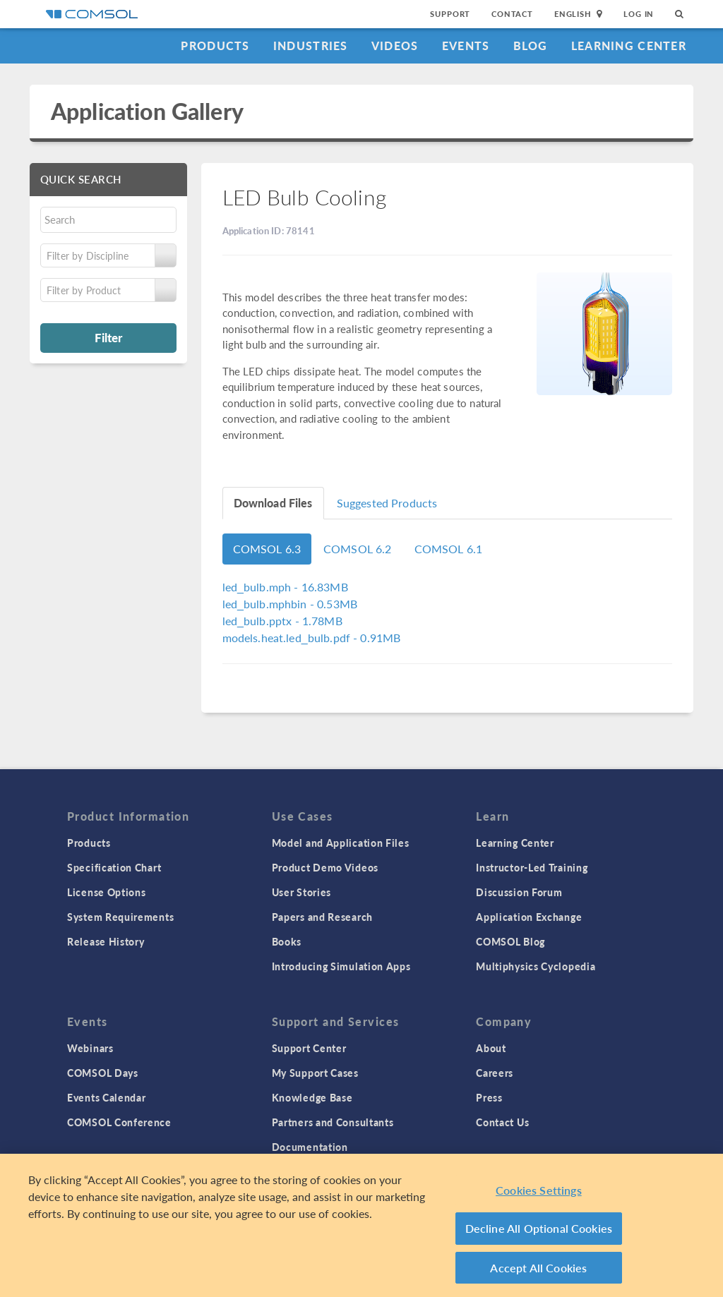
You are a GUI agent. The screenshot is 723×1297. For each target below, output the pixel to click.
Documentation (310, 1147)
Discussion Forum (519, 892)
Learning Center (628, 45)
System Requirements (120, 917)
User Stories (301, 892)
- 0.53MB (290, 604)
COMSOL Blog (510, 941)
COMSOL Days (102, 1073)
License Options (106, 892)
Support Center (309, 1048)
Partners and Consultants (333, 1122)
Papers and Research (322, 917)
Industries (310, 45)
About (491, 1048)
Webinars (90, 1048)
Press (489, 1097)
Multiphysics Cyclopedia (535, 966)
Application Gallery (147, 111)
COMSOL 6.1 (448, 549)
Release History (106, 941)
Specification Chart (114, 867)
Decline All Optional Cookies (539, 1232)
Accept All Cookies (538, 1272)
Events (466, 45)
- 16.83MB (285, 587)
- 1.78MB (282, 621)
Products (215, 45)
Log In (638, 13)
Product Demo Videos (325, 867)
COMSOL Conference (119, 1122)
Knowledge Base (312, 1097)
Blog (530, 45)
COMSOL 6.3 (267, 549)
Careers (494, 1073)
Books (287, 941)
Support (450, 13)
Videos (395, 45)
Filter (108, 337)
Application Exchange (529, 917)
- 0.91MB (311, 637)
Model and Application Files (341, 842)
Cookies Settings (539, 1194)
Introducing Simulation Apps (341, 966)
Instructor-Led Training (531, 867)
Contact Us (502, 1122)
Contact (512, 13)
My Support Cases (315, 1073)
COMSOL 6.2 (357, 549)
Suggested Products (387, 503)
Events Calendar (106, 1097)
